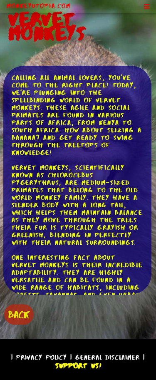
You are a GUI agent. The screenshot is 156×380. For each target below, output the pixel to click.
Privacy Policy (41, 357)
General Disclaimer (107, 357)
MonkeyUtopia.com (39, 6)
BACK (19, 314)
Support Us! (78, 365)
